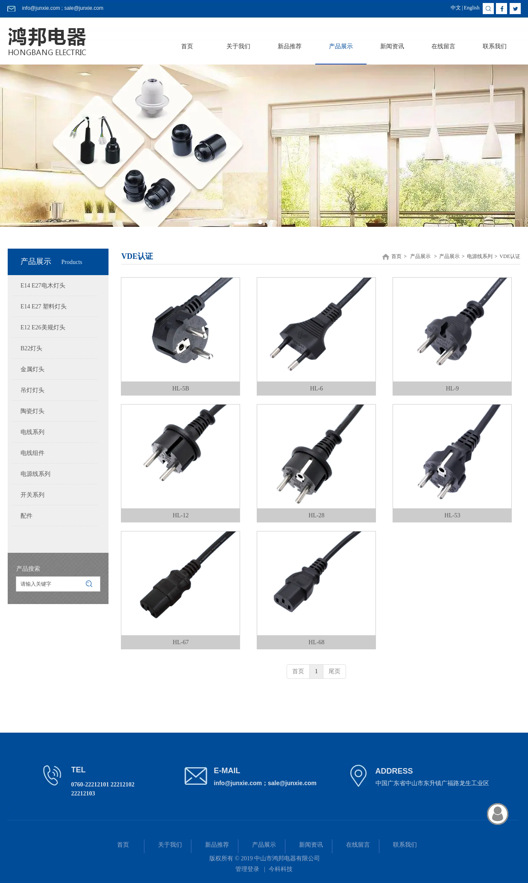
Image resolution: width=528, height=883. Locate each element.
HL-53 (452, 515)
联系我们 (405, 845)
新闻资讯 (311, 845)
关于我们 (170, 845)
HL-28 (316, 515)
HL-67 (180, 642)
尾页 (334, 671)
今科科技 (281, 869)
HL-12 (180, 515)
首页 (396, 256)
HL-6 (316, 388)
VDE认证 (509, 256)
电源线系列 (480, 256)
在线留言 (358, 845)
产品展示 (420, 256)
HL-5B (180, 388)
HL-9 (452, 388)
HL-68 (316, 642)
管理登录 (247, 869)
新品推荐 (217, 845)
